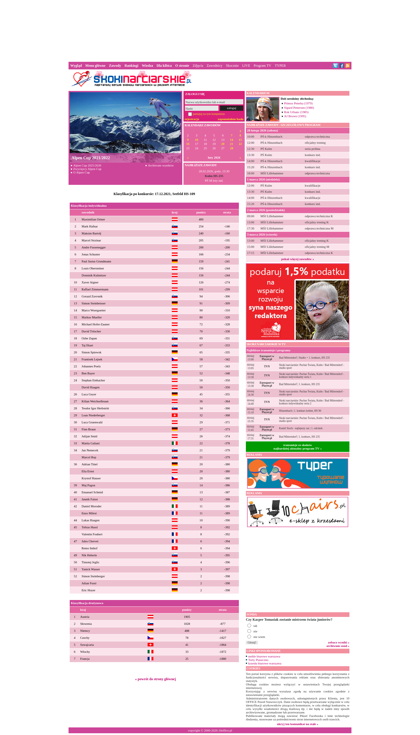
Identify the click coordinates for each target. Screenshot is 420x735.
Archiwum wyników (161, 165)
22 (240, 143)
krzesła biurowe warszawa (264, 663)
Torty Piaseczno (258, 660)
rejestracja (192, 119)
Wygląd (76, 66)
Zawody (115, 66)
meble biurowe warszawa (264, 656)
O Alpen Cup (81, 172)
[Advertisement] (210, 30)
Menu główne (95, 66)
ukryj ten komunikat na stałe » (297, 724)
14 (231, 139)
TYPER (280, 66)
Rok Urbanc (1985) (296, 112)
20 (223, 143)
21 (231, 143)
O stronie (182, 66)
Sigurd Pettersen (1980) (299, 107)
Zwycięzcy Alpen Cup (87, 169)
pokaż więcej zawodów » (297, 259)
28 (231, 148)
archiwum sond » (337, 646)
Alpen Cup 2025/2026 (87, 165)
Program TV (262, 66)
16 (188, 143)
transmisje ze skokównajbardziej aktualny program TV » (298, 446)
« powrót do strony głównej (155, 679)
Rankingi (131, 66)
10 (196, 139)
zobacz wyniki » (338, 642)
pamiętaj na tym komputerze (209, 113)
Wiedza (147, 66)
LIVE (246, 66)
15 (240, 139)
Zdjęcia (198, 66)
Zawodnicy (215, 66)
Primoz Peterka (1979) (298, 103)
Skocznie (232, 66)
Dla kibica (164, 66)
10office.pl (225, 730)
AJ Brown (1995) (295, 116)
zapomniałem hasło (231, 119)
